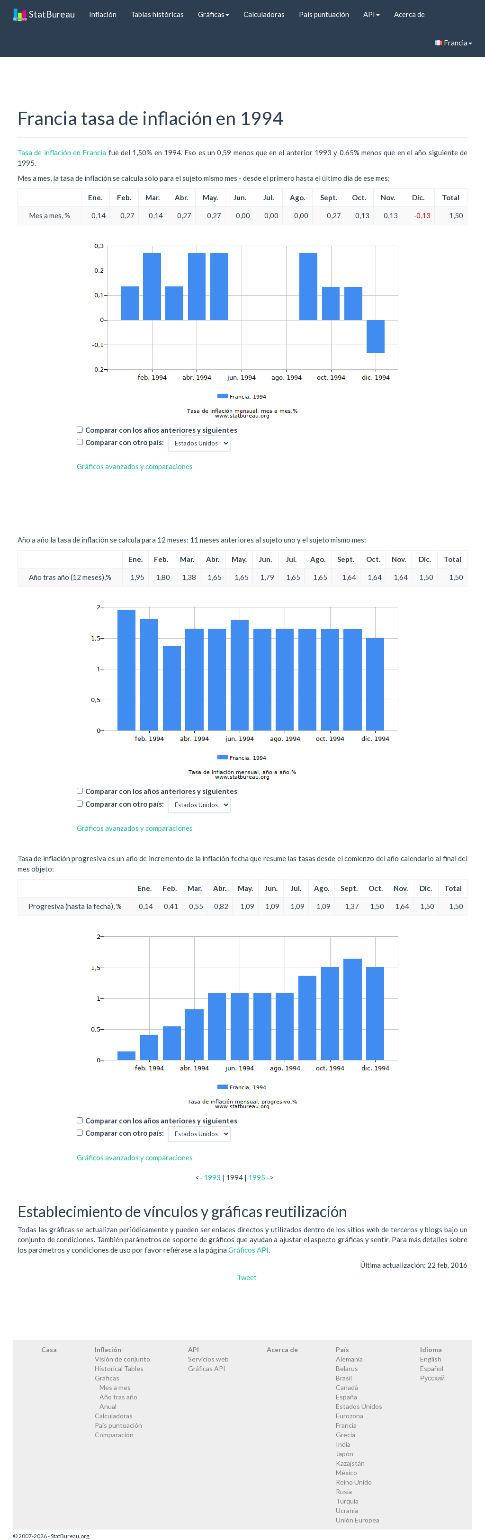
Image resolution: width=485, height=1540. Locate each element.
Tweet (247, 1277)
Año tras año (118, 1397)
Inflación (103, 14)
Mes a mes (115, 1387)
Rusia (344, 1491)
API (371, 14)
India (343, 1444)
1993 (212, 1177)
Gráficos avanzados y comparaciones (135, 466)
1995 (256, 1177)
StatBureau (44, 14)
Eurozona (349, 1416)
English (430, 1359)
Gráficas (213, 14)
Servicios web (208, 1359)
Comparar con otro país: (124, 442)
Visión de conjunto (122, 1359)
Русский (432, 1378)
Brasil (344, 1378)
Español (431, 1368)
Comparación (114, 1435)
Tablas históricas (157, 14)
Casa (49, 1349)
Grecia (345, 1435)
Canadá (347, 1387)
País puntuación (324, 14)
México (346, 1473)
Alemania (349, 1359)
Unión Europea (357, 1520)
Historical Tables (119, 1368)
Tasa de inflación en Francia (62, 152)
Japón (344, 1454)
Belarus (347, 1368)
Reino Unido (354, 1482)
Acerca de (409, 14)
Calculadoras (264, 14)
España (346, 1397)
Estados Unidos (359, 1406)
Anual (108, 1406)
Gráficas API (206, 1368)
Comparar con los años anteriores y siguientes (161, 430)
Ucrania (347, 1510)
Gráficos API (248, 1250)
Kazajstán (350, 1463)
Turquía (347, 1501)
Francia (453, 42)
